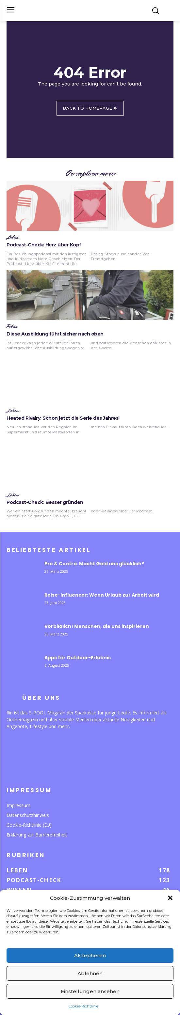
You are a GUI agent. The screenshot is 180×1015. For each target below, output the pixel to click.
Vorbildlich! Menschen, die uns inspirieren (96, 626)
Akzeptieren (90, 955)
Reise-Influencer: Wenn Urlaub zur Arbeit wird (101, 595)
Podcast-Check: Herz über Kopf (44, 245)
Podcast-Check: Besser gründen (45, 502)
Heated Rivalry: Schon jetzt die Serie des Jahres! (63, 418)
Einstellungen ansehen (90, 991)
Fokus (12, 326)
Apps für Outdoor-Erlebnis (77, 657)
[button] (170, 898)
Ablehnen (90, 973)
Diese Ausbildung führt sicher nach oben (55, 334)
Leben (12, 237)
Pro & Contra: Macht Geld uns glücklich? (94, 563)
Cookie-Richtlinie (83, 1006)
